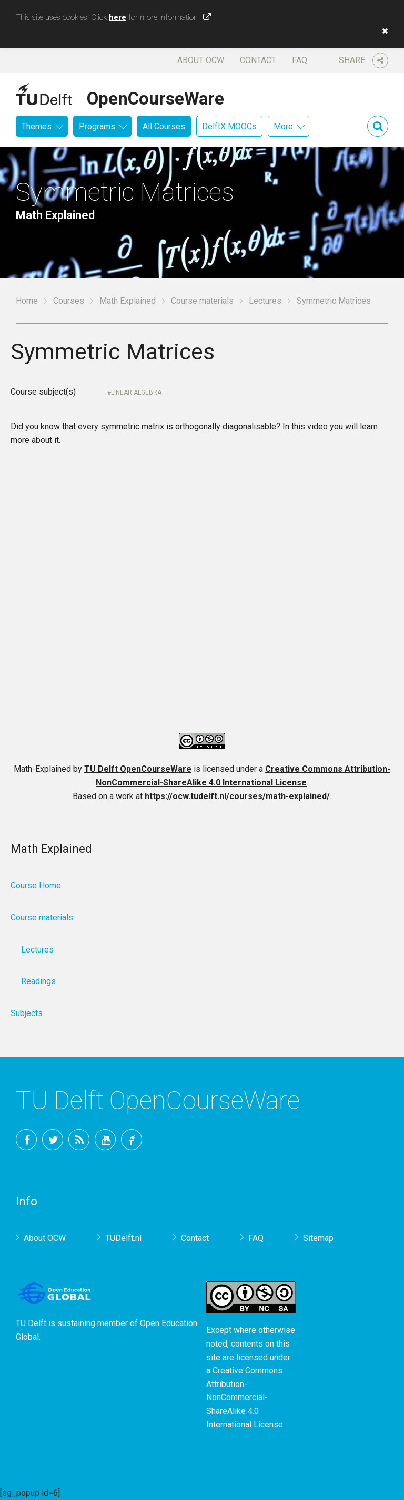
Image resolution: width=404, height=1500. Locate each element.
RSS (78, 1139)
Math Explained (127, 301)
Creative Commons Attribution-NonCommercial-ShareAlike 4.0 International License (244, 1397)
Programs (97, 126)
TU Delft (131, 1139)
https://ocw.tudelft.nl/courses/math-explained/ (237, 796)
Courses (68, 301)
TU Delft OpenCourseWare (137, 769)
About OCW (200, 60)
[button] (382, 31)
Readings (38, 981)
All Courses (164, 126)
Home (27, 301)
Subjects (27, 1013)
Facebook (26, 1139)
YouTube (105, 1139)
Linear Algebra (136, 392)
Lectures (265, 301)
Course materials (202, 301)
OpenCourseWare (155, 96)
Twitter (52, 1139)
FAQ (299, 60)
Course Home (36, 886)
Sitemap (318, 1238)
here (117, 17)
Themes (37, 126)
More (283, 126)
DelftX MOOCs (229, 126)
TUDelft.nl (123, 1238)
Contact (258, 60)
